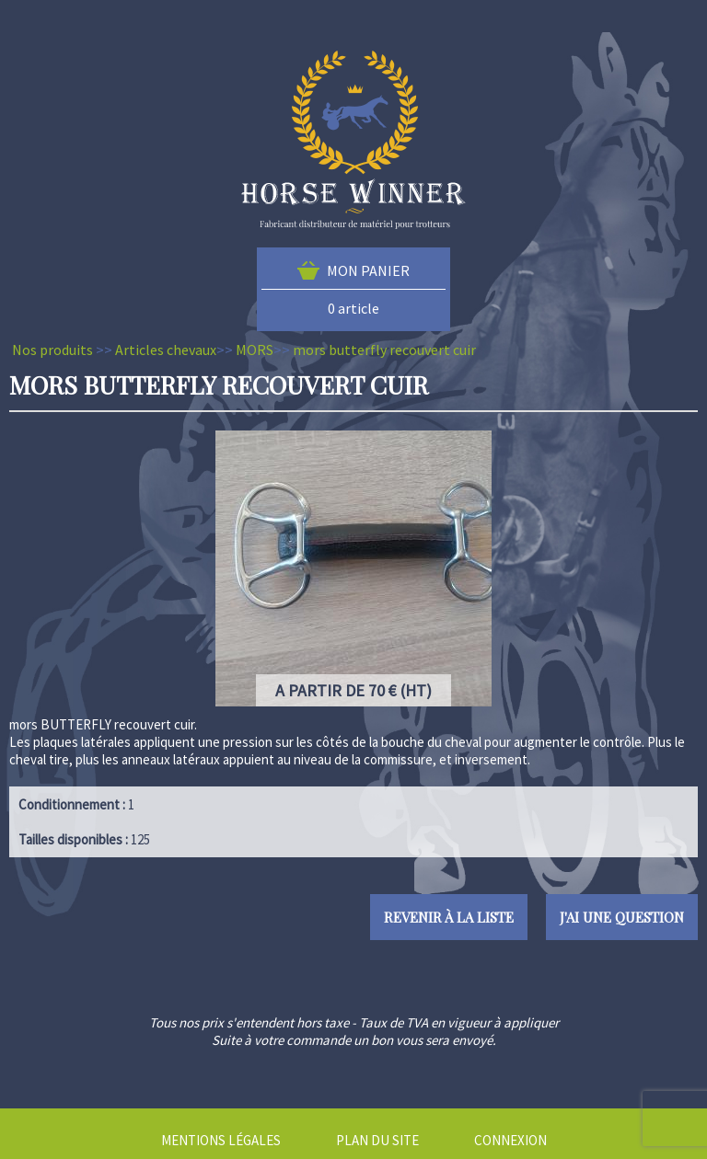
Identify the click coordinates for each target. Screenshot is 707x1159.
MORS (254, 349)
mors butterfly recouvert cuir (384, 349)
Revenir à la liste (449, 917)
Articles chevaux (165, 349)
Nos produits (52, 349)
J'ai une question (622, 917)
